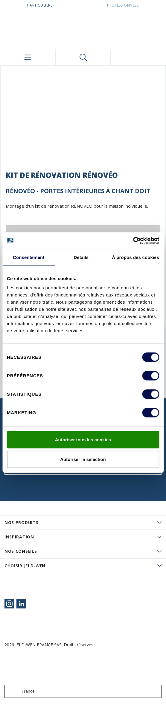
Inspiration (19, 537)
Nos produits (21, 522)
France (21, 691)
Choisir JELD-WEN (24, 566)
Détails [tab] (81, 257)
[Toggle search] (83, 57)
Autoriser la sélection (83, 459)
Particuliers (39, 5)
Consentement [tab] (28, 257)
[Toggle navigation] (28, 57)
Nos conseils (20, 551)
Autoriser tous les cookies (83, 439)
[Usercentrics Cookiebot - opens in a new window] (133, 241)
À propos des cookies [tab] (135, 257)
